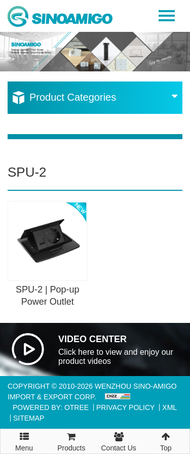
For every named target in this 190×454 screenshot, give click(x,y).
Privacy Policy (125, 407)
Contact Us (118, 440)
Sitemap (28, 418)
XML (169, 407)
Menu (24, 437)
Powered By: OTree (51, 407)
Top (165, 440)
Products (71, 440)
